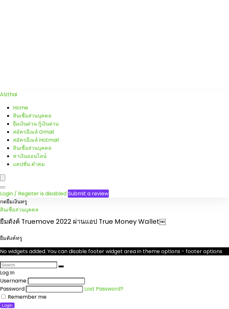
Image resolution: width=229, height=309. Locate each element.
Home (20, 107)
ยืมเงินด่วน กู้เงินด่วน (36, 124)
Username (13, 280)
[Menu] (2, 177)
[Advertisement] (114, 45)
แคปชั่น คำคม (29, 164)
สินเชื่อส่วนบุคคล (32, 115)
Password (12, 289)
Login (7, 305)
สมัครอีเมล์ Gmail (33, 132)
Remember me (24, 297)
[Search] (2, 187)
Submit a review (88, 193)
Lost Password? (103, 289)
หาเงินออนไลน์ (30, 156)
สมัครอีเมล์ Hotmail (36, 140)
